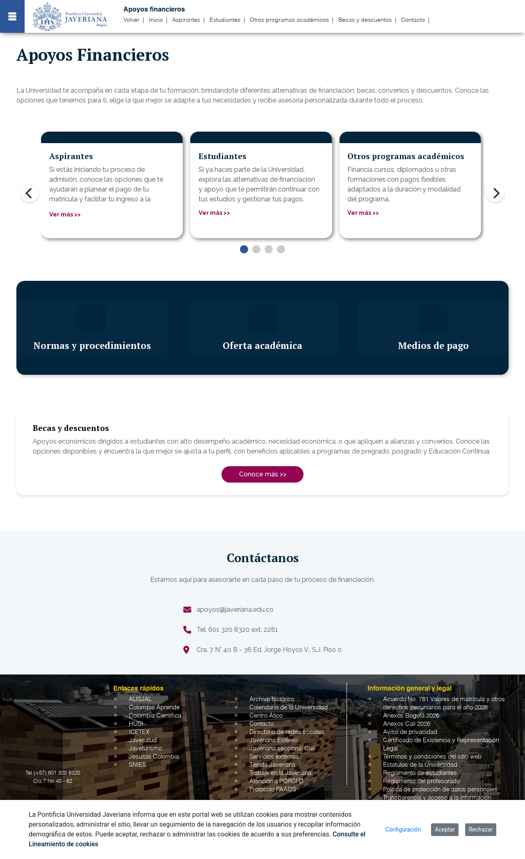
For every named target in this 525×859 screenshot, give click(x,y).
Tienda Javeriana (272, 765)
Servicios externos (274, 757)
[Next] (495, 193)
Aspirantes (186, 20)
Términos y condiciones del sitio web (432, 757)
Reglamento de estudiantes (420, 773)
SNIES (137, 765)
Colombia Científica (155, 716)
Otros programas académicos (289, 20)
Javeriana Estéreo (273, 740)
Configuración (403, 829)
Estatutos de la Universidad (420, 765)
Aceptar (445, 829)
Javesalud (143, 740)
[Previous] (30, 193)
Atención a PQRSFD (276, 781)
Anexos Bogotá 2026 (411, 716)
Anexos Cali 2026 (406, 724)
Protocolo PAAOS (272, 789)
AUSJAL (140, 699)
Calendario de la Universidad (288, 707)
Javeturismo (145, 748)
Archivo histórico (271, 699)
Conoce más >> (262, 474)
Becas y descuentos (365, 20)
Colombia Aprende (154, 707)
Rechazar (481, 829)
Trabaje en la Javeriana (280, 773)
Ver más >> (65, 214)
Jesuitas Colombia (154, 757)
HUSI (136, 724)
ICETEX (139, 732)
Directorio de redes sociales (287, 732)
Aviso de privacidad (410, 732)
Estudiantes (225, 20)
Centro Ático (266, 716)
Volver (131, 20)
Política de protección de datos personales (440, 789)
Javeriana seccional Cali (282, 748)
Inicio (156, 20)
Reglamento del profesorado (421, 781)
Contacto (413, 20)
